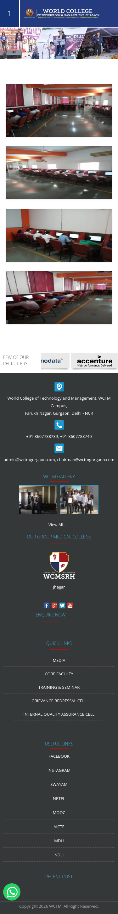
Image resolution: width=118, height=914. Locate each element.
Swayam (59, 784)
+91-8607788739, (42, 436)
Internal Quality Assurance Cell (59, 714)
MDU (59, 841)
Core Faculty (59, 674)
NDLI (59, 855)
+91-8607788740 (76, 436)
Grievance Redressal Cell (58, 701)
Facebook (59, 756)
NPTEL (59, 798)
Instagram (59, 770)
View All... (57, 524)
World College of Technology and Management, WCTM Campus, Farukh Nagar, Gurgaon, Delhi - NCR (58, 405)
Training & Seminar (59, 687)
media (59, 660)
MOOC (59, 812)
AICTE (58, 826)
